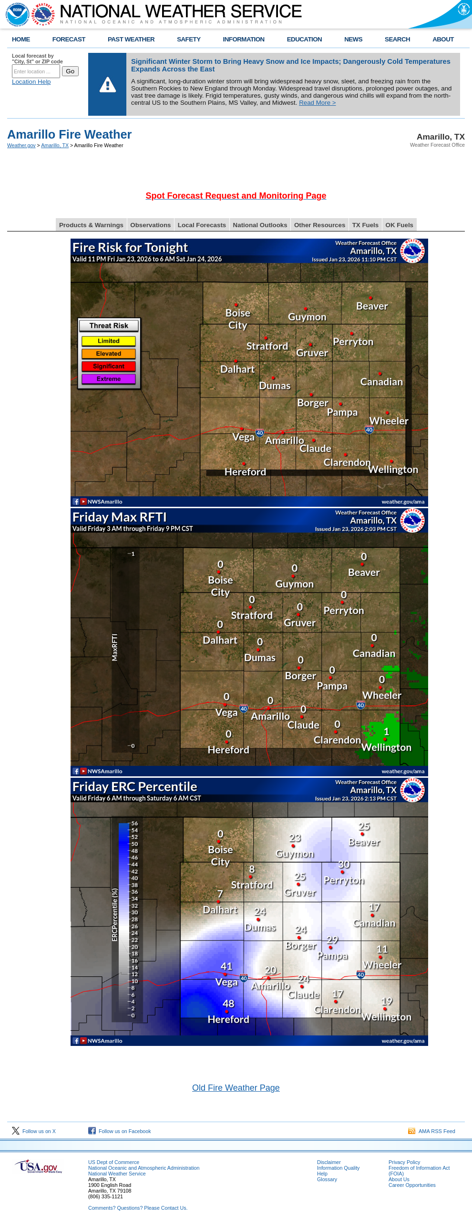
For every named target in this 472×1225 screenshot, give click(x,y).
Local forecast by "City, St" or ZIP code (37, 58)
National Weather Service (117, 1173)
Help (322, 1173)
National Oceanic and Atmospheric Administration (143, 1168)
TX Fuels (365, 225)
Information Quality (338, 1168)
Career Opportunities (412, 1185)
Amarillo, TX (55, 145)
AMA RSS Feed (431, 1131)
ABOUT (443, 39)
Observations (150, 225)
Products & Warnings (91, 225)
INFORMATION (244, 39)
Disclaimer (329, 1162)
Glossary (327, 1179)
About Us (399, 1179)
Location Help (31, 81)
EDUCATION (304, 39)
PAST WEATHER (131, 39)
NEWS (353, 39)
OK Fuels (400, 225)
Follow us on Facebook (119, 1131)
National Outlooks (260, 225)
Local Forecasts (202, 225)
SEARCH (397, 39)
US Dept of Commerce (113, 1162)
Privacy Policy (404, 1162)
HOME (21, 39)
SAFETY (188, 39)
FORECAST (68, 39)
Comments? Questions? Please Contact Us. (137, 1208)
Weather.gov (21, 145)
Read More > (317, 102)
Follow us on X (34, 1131)
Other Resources (319, 225)
